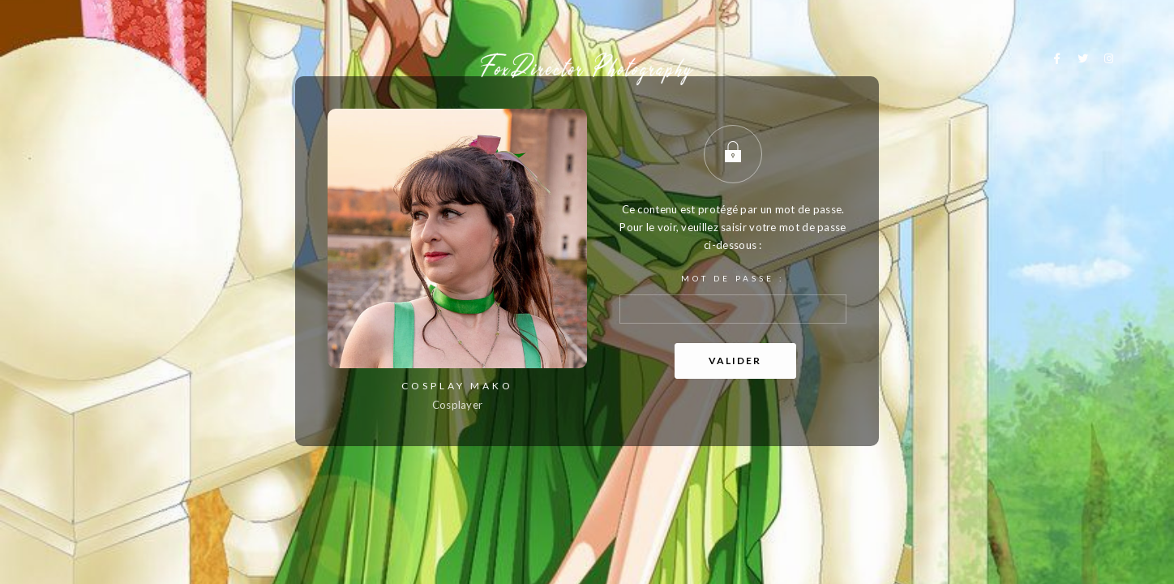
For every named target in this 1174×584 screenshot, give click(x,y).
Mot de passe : (732, 298)
